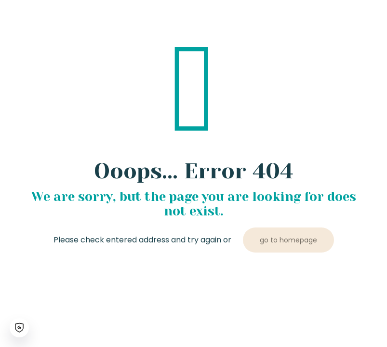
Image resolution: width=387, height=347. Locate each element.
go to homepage (288, 240)
